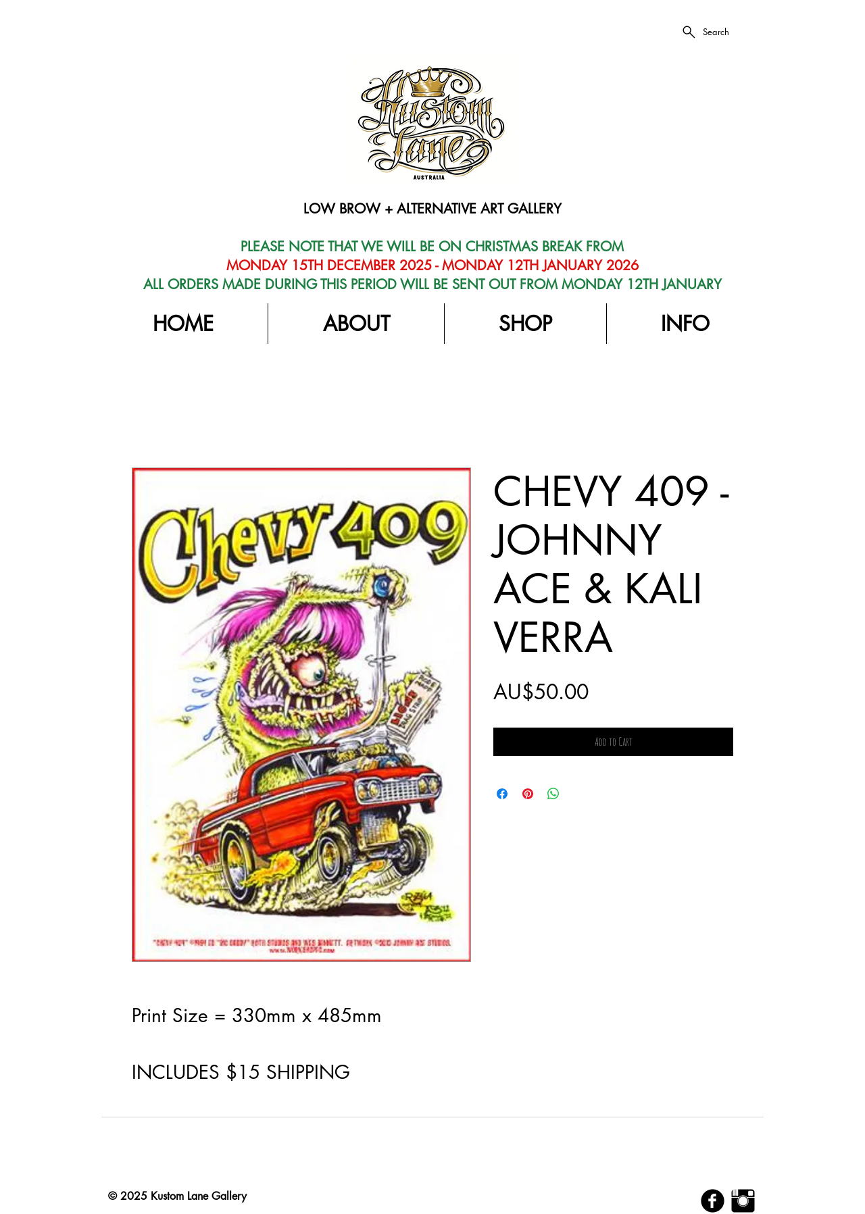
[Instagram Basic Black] (743, 1201)
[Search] (704, 32)
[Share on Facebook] (502, 794)
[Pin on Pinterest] (528, 794)
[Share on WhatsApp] (553, 794)
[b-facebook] (712, 1201)
